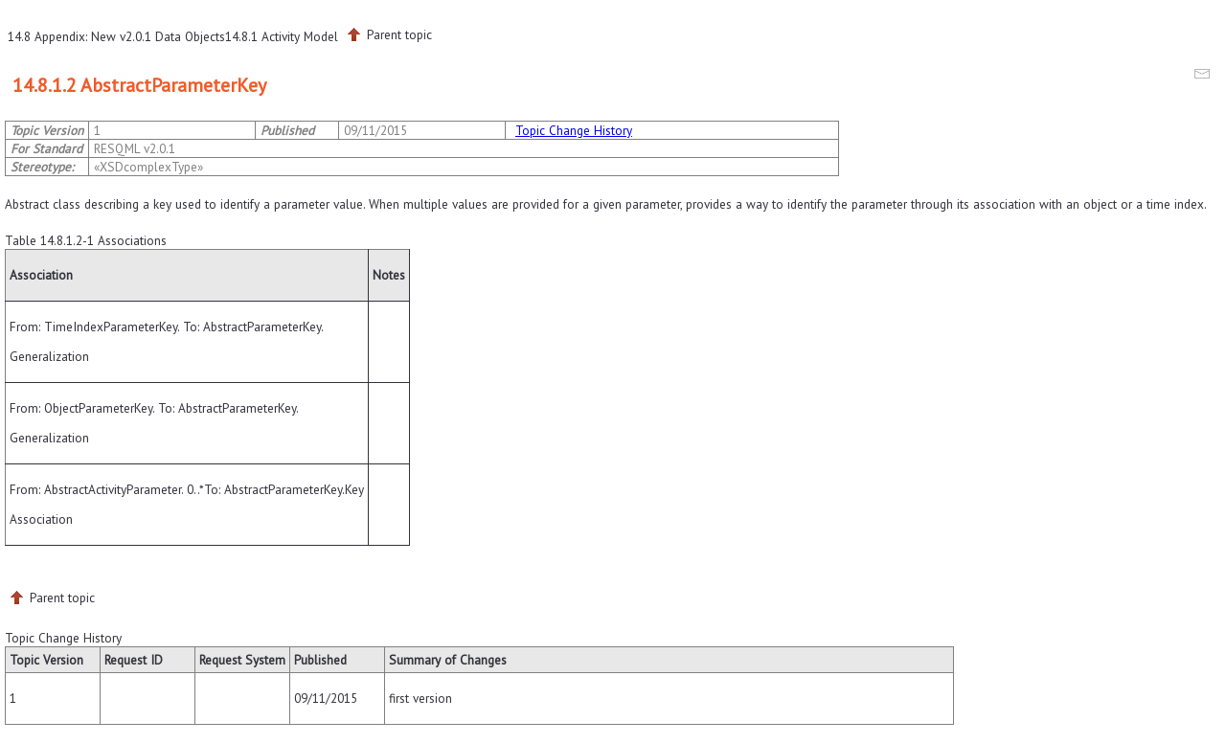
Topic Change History (573, 130)
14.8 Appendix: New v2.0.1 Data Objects (116, 36)
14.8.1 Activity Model (281, 36)
